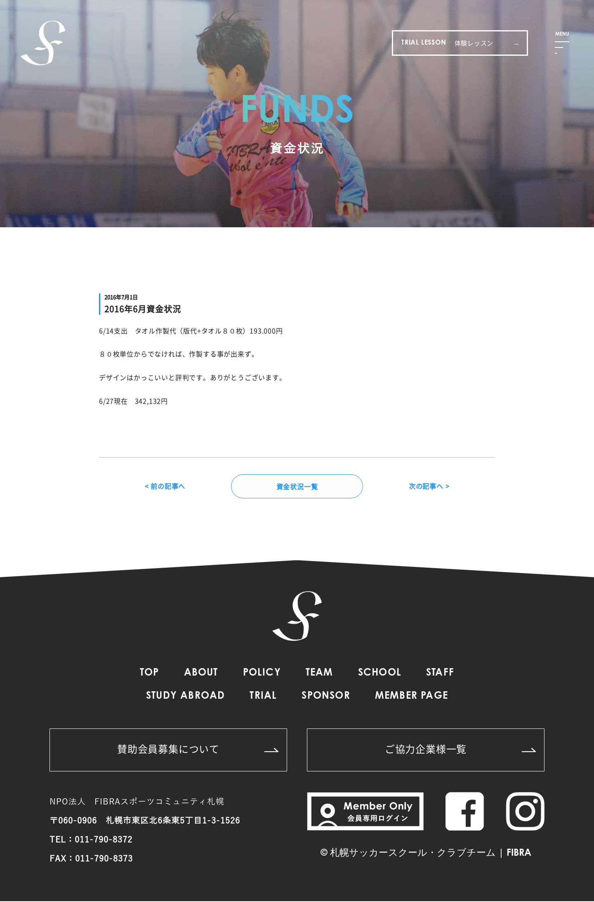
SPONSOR (326, 697)
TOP (149, 674)
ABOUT (201, 674)
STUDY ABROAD (185, 697)
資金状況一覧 (297, 487)
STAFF (440, 674)
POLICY (262, 674)
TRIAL (263, 697)
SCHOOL (379, 674)
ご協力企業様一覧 (460, 749)
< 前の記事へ (165, 487)
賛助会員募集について (197, 749)
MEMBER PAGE (411, 697)
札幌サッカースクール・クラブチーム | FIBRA (430, 854)
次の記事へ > (429, 487)
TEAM (319, 674)
